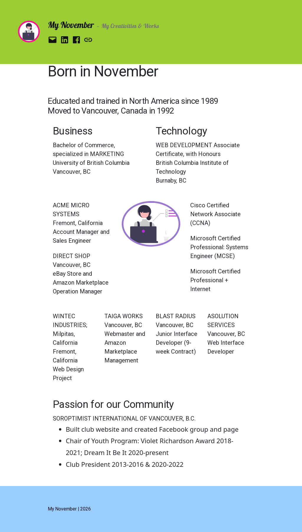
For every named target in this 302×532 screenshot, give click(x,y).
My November (70, 24)
